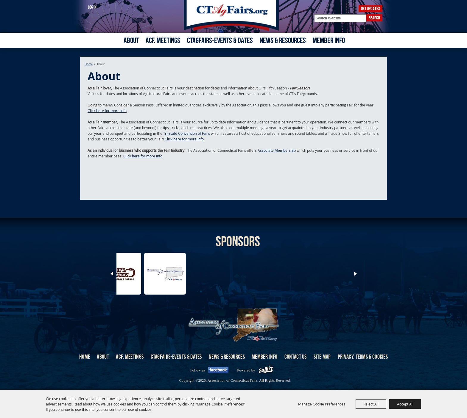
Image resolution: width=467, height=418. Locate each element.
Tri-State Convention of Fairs (186, 133)
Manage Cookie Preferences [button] (321, 404)
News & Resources (283, 40)
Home (89, 64)
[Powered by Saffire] (266, 370)
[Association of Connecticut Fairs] (234, 15)
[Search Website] (340, 18)
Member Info (329, 40)
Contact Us (295, 356)
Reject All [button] (371, 404)
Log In (92, 7)
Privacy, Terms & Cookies (363, 356)
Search (374, 17)
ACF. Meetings (163, 40)
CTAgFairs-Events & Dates (220, 40)
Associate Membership (277, 150)
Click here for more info (107, 110)
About (131, 40)
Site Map (322, 356)
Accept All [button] (405, 404)
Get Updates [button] (370, 8)
